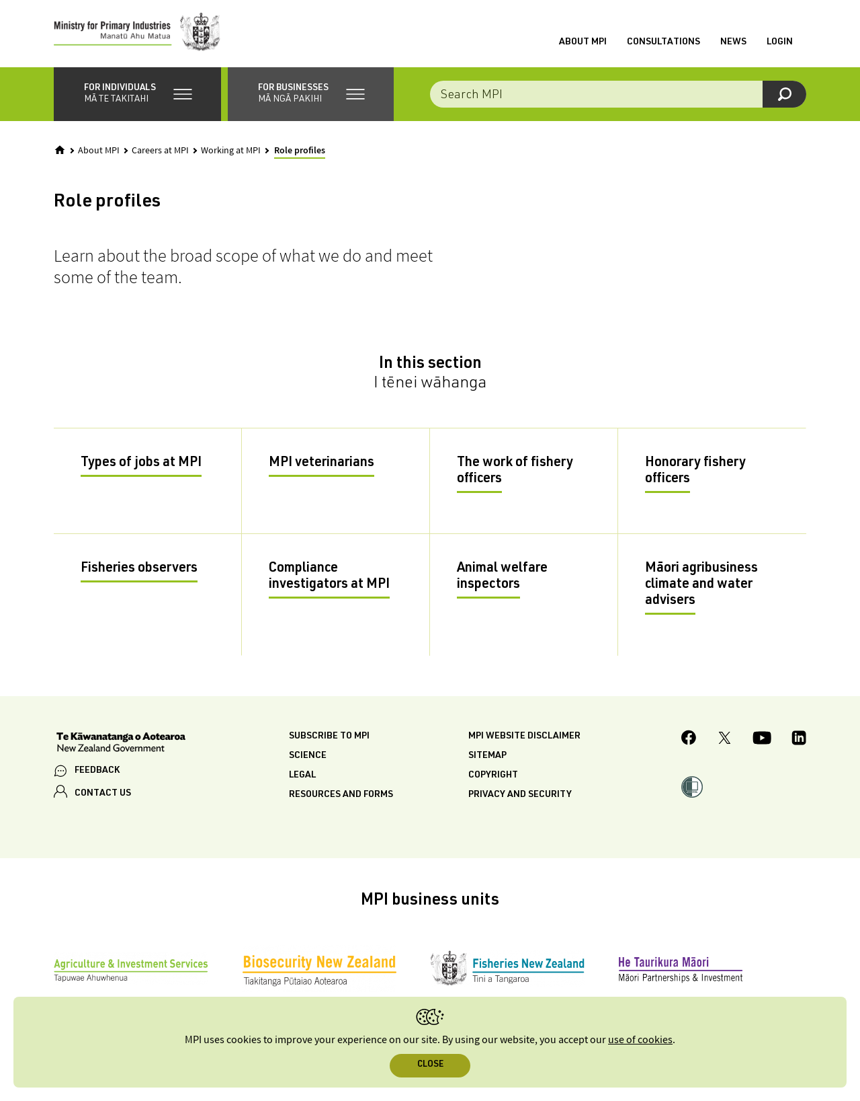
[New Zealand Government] (121, 744)
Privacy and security (520, 795)
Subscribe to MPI (329, 736)
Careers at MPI (160, 151)
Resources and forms (341, 795)
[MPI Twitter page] (724, 740)
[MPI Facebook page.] (689, 739)
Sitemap (487, 756)
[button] (137, 94)
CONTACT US (103, 793)
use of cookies (640, 1040)
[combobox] (618, 94)
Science (308, 756)
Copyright (493, 775)
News (733, 42)
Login (780, 42)
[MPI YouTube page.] (761, 740)
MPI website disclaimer (524, 736)
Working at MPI (231, 151)
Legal (302, 775)
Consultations (663, 42)
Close (430, 1065)
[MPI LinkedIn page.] (798, 739)
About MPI (583, 42)
